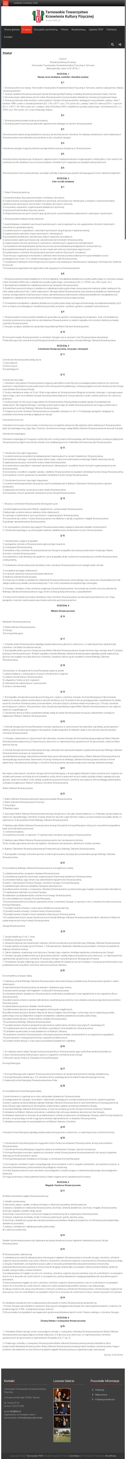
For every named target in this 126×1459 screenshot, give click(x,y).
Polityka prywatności (105, 1399)
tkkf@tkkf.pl (15, 1411)
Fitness (64, 29)
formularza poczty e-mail (30, 1418)
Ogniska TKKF (96, 29)
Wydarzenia (77, 29)
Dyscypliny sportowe (45, 29)
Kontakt (8, 37)
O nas (25, 29)
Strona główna (11, 29)
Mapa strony (101, 1394)
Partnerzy (112, 29)
